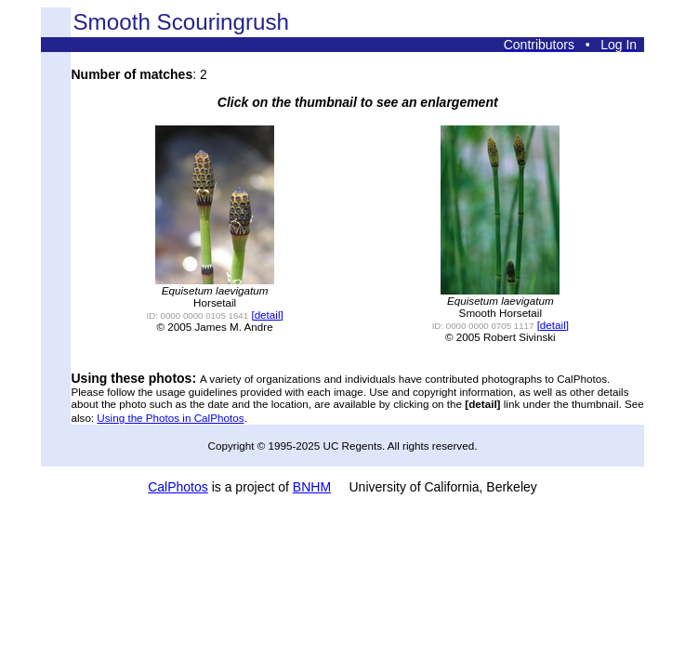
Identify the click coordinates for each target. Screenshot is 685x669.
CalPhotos (178, 486)
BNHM (312, 486)
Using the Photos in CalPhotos (170, 418)
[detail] (267, 314)
